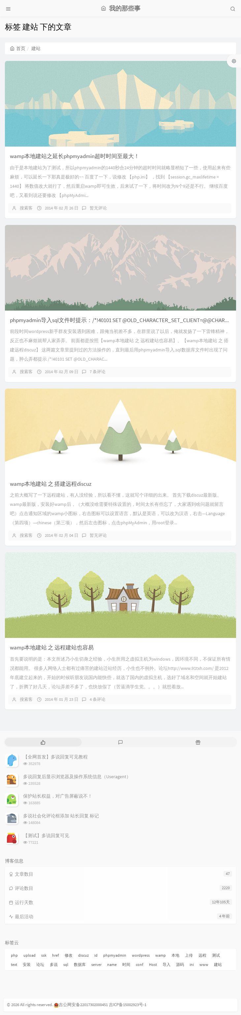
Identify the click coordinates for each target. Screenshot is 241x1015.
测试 (216, 955)
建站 (218, 964)
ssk (43, 955)
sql (65, 964)
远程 (202, 955)
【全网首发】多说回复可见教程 (55, 757)
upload (29, 955)
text (14, 964)
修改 (69, 955)
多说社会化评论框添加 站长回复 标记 (61, 816)
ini (192, 964)
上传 (189, 955)
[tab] (43, 742)
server (96, 964)
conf (139, 964)
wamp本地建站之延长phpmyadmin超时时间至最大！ (74, 156)
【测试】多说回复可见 (46, 835)
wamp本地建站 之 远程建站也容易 (52, 647)
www (203, 964)
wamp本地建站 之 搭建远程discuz (50, 483)
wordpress (141, 955)
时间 (126, 964)
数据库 (80, 964)
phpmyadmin (114, 955)
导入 (166, 964)
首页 (17, 48)
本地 (175, 955)
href (55, 955)
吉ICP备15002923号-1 (127, 1004)
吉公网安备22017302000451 (81, 1004)
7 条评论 (97, 371)
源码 (180, 964)
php (14, 955)
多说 (54, 964)
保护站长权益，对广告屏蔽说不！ (57, 796)
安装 (27, 964)
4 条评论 (97, 699)
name (112, 964)
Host (153, 964)
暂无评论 (98, 208)
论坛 (40, 964)
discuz (83, 955)
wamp (160, 955)
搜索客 (26, 208)
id (96, 955)
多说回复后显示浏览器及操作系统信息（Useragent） (77, 777)
